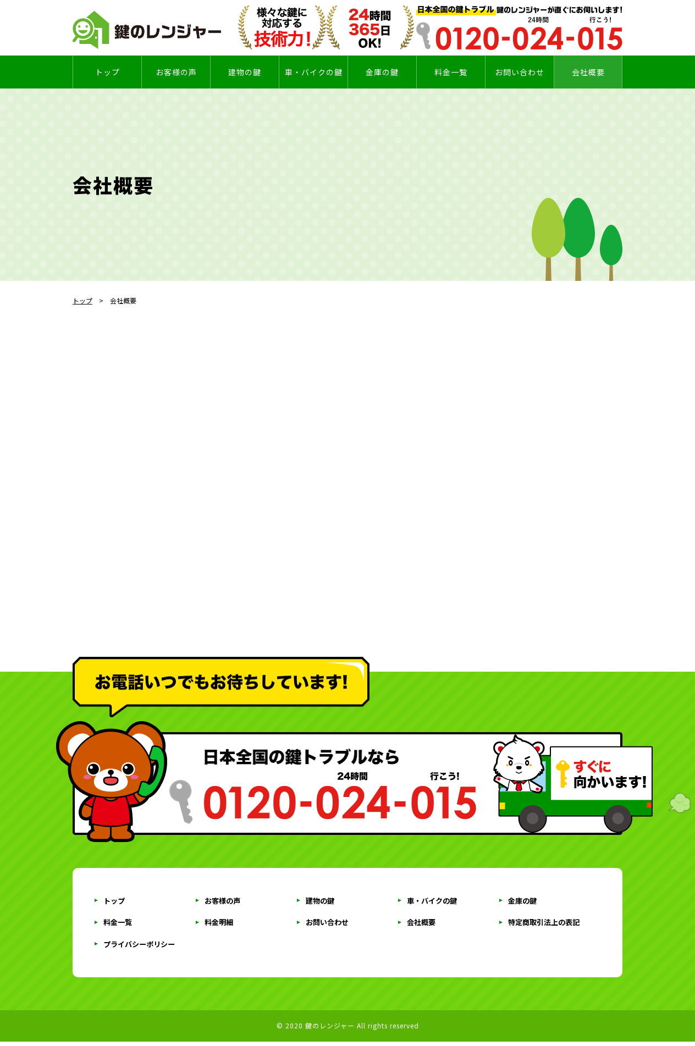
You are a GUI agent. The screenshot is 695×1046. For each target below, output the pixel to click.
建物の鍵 (244, 72)
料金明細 (220, 924)
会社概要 (588, 72)
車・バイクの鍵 (314, 72)
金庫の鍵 (382, 72)
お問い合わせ (329, 924)
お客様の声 (176, 72)
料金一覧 (118, 924)
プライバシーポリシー (141, 947)
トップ (107, 72)
